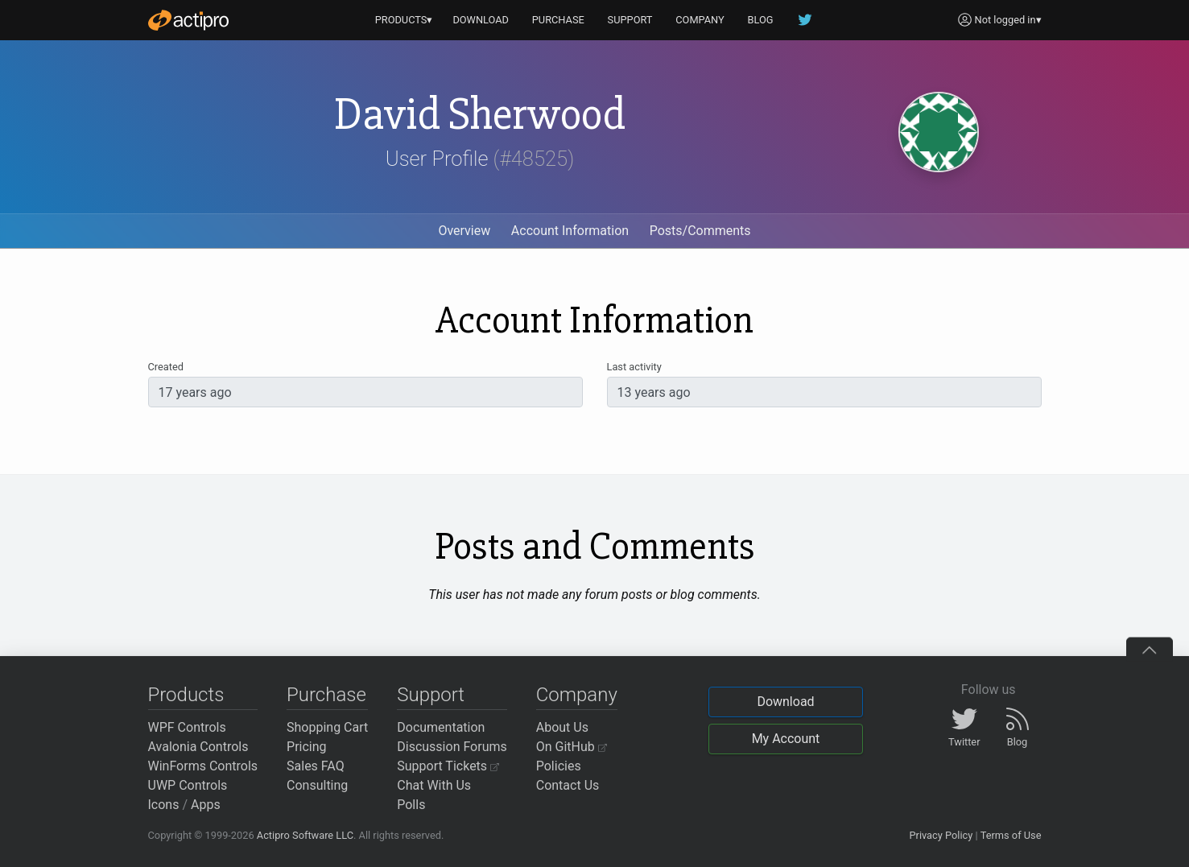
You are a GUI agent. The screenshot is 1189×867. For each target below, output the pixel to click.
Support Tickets (448, 766)
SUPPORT (630, 20)
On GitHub (571, 746)
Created (166, 367)
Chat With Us (434, 785)
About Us (562, 727)
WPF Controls (187, 727)
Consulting (317, 785)
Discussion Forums (452, 746)
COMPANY (700, 20)
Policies (558, 766)
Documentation (441, 727)
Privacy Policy (940, 835)
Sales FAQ (316, 766)
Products (186, 694)
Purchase (326, 694)
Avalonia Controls (198, 746)
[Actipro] (188, 20)
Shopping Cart (327, 727)
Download (785, 701)
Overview (464, 230)
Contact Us (568, 785)
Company (576, 694)
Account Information (570, 230)
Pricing (307, 746)
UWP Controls (188, 785)
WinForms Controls (203, 766)
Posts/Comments (700, 230)
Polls (411, 804)
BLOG (761, 20)
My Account (786, 738)
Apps (206, 804)
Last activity (634, 367)
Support (430, 694)
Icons (164, 804)
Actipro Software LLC (305, 835)
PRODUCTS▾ (404, 20)
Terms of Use (1011, 835)
